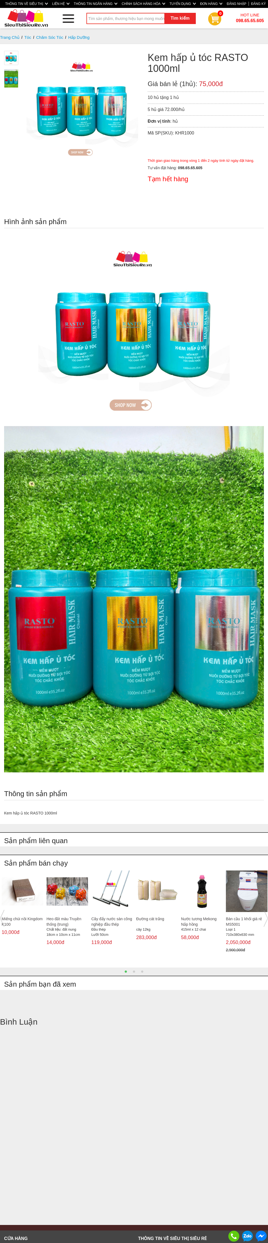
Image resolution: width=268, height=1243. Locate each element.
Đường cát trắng (150, 919)
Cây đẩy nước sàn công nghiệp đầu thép (111, 922)
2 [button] (134, 971)
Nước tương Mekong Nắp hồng (199, 922)
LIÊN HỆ (60, 4)
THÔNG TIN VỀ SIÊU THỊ (26, 4)
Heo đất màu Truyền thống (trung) (63, 922)
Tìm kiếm (180, 18)
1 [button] (126, 971)
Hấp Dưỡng (78, 37)
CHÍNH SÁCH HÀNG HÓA (143, 4)
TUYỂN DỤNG (183, 4)
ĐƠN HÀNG (211, 4)
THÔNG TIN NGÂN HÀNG (95, 4)
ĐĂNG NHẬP (236, 4)
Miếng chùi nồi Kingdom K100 (22, 922)
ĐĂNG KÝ (258, 4)
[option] (22, 907)
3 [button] (142, 971)
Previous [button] (2, 918)
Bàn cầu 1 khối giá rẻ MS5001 (244, 922)
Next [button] (266, 918)
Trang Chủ (9, 37)
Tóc (27, 37)
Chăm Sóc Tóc (49, 37)
